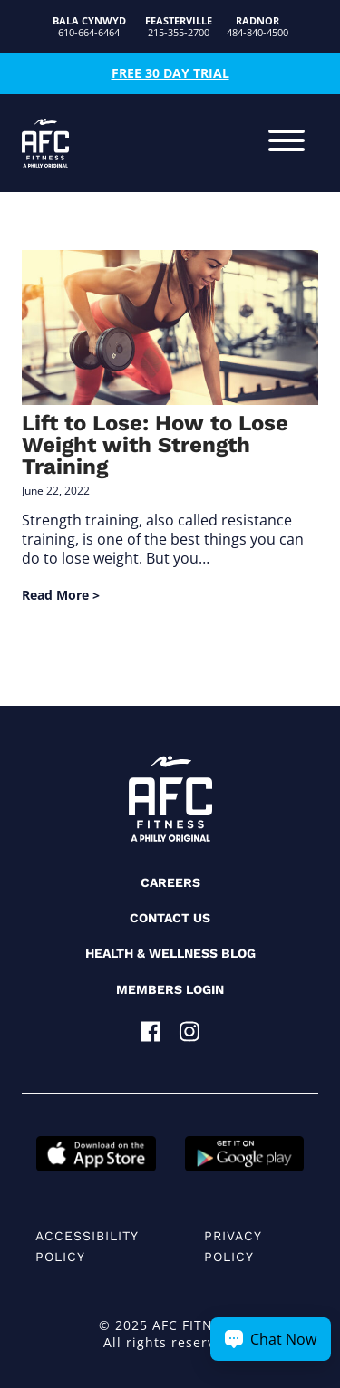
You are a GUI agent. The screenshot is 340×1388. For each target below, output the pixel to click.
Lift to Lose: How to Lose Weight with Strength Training (155, 444)
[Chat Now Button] (270, 1339)
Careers (170, 882)
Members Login (170, 989)
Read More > (61, 594)
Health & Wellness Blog (170, 953)
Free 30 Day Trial (170, 73)
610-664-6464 (89, 26)
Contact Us (170, 918)
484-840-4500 (257, 26)
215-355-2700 (178, 26)
